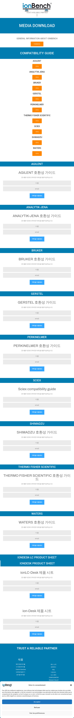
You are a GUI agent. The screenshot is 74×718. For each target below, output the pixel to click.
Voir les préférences (37, 713)
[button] (71, 685)
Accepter (37, 702)
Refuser (37, 707)
